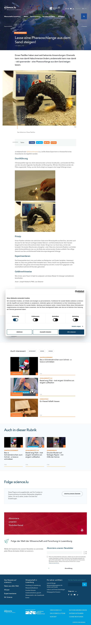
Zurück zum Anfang (80, 619)
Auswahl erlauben (45, 332)
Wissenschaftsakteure (32, 586)
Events (27, 596)
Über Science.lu (62, 608)
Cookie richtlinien (78, 614)
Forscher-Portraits (31, 589)
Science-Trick (44, 399)
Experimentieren (35, 16)
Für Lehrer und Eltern (49, 16)
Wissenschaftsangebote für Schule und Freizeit (54, 584)
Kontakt (60, 614)
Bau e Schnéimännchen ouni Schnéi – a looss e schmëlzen (55, 361)
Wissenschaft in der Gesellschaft (35, 593)
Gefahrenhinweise (32, 152)
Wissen (26, 16)
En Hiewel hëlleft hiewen (50, 401)
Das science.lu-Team (64, 611)
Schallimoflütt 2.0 (46, 378)
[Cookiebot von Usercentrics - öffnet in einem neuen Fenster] (76, 291)
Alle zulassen (71, 332)
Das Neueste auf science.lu (10, 579)
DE (83, 8)
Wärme (50, 351)
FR (85, 8)
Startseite (84, 26)
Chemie (42, 351)
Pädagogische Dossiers (53, 590)
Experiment (32, 351)
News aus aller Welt (11, 584)
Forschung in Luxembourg (33, 584)
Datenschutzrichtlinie (54, 561)
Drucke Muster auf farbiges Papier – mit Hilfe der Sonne (55, 455)
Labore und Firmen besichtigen (56, 588)
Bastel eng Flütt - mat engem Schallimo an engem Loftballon (57, 381)
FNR (23, 45)
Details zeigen (76, 326)
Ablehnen (19, 332)
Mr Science (61, 16)
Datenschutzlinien (78, 611)
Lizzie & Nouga (51, 581)
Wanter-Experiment (46, 357)
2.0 (32, 450)
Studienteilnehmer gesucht (33, 591)
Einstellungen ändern (72, 494)
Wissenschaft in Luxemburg (13, 16)
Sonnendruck (52, 450)
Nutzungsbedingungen (80, 608)
